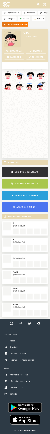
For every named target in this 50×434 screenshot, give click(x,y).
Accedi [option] (9, 340)
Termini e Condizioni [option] (15, 387)
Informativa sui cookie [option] (16, 374)
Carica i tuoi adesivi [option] (15, 353)
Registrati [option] (10, 347)
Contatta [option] (10, 393)
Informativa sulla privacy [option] (17, 381)
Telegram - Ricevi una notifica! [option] (19, 360)
